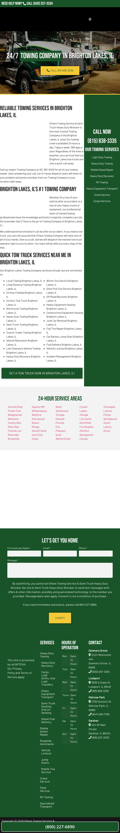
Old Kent (84, 431)
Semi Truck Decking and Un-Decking (48, 708)
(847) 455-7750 (101, 714)
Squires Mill (38, 407)
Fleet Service (45, 789)
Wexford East (63, 439)
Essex (35, 439)
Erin (58, 426)
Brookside (13, 439)
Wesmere (13, 418)
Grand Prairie (39, 431)
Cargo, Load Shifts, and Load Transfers (48, 678)
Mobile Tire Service (48, 770)
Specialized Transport (47, 805)
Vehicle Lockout (46, 752)
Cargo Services (101, 201)
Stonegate (109, 407)
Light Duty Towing (102, 157)
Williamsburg (39, 411)
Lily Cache (85, 418)
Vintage (84, 415)
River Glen (13, 426)
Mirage (35, 426)
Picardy (60, 423)
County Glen (14, 423)
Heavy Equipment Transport (102, 188)
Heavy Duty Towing (102, 163)
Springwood (86, 434)
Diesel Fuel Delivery (48, 720)
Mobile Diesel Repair (102, 169)
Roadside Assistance (47, 742)
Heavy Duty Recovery (102, 175)
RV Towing (102, 182)
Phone (83, 548)
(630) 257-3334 (101, 671)
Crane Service (102, 194)
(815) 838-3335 (102, 140)
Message (12, 560)
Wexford (36, 415)
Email (46, 548)
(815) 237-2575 (100, 737)
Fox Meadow (86, 426)
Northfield (85, 423)
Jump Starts (45, 761)
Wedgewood (15, 415)
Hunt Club (37, 434)
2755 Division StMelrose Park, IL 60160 (100, 706)
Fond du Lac (15, 431)
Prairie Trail (14, 411)
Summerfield (15, 407)
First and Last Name (18, 548)
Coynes (84, 439)
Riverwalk (13, 434)
